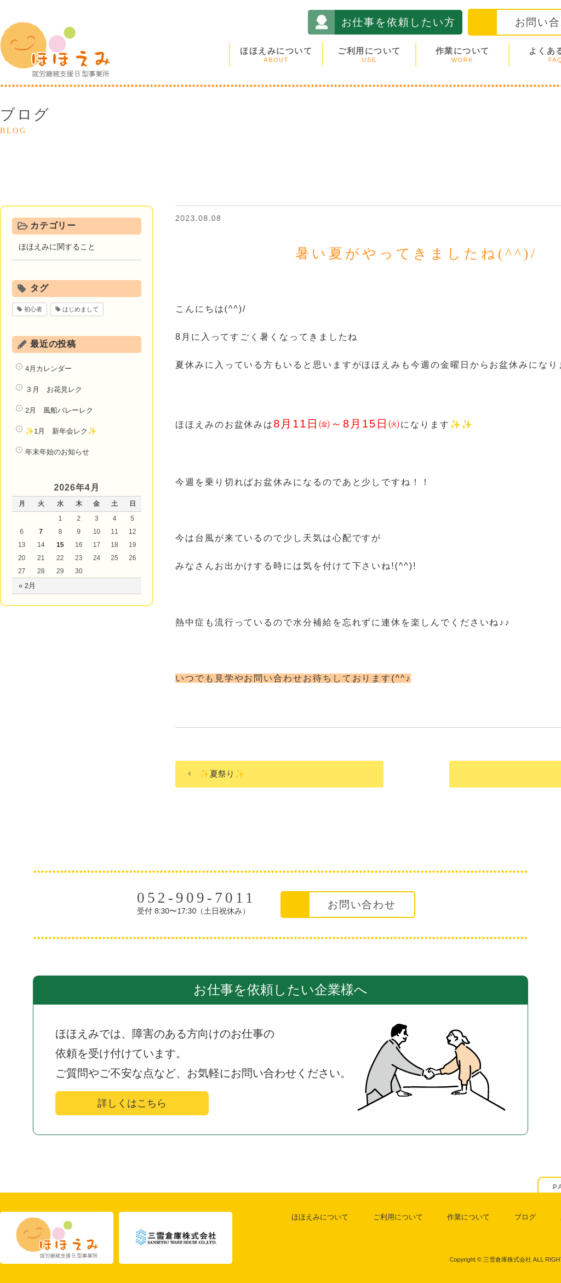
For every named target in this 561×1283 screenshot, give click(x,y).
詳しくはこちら (132, 1103)
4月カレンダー (48, 368)
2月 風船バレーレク (59, 410)
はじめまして (80, 309)
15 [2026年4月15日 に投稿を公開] (60, 545)
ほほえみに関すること (57, 246)
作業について (462, 54)
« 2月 (27, 585)
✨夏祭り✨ (222, 773)
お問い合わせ (362, 904)
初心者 (33, 309)
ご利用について (369, 54)
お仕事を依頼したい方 (398, 22)
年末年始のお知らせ (57, 452)
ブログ (525, 1217)
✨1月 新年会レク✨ (60, 431)
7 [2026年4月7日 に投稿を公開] (41, 531)
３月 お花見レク (53, 389)
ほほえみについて (276, 54)
